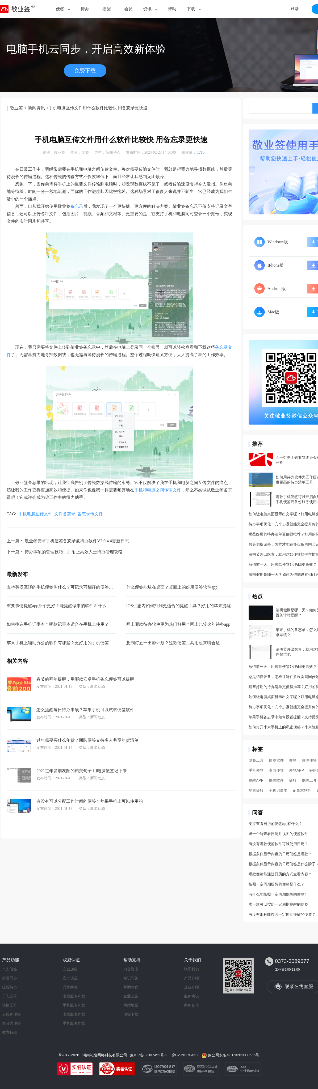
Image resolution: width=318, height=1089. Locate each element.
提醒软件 (276, 780)
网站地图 (130, 1005)
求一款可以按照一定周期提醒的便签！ (280, 904)
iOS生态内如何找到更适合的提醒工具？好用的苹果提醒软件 (182, 605)
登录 (294, 9)
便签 (60, 9)
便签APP (296, 770)
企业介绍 (191, 987)
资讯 (147, 9)
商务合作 (191, 1005)
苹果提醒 (256, 790)
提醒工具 (309, 780)
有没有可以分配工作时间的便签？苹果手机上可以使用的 (89, 801)
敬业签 (16, 108)
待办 (85, 9)
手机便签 (256, 770)
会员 (128, 9)
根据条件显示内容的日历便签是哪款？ (280, 854)
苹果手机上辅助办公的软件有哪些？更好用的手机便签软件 (62, 643)
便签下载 (130, 1014)
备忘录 (76, 206)
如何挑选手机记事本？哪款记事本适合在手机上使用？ (58, 624)
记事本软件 (302, 790)
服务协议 (191, 996)
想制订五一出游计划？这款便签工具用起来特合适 (173, 643)
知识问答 (130, 978)
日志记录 (9, 996)
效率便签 (309, 760)
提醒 (106, 9)
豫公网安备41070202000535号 (233, 1055)
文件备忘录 (65, 514)
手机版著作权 (74, 1023)
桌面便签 (276, 770)
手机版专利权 (74, 1005)
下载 (191, 9)
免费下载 (85, 71)
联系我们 (191, 969)
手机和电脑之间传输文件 (157, 490)
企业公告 (130, 996)
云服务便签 (11, 1014)
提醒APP (256, 780)
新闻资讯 (36, 108)
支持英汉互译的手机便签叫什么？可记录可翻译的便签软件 (62, 587)
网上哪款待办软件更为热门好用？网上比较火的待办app (178, 624)
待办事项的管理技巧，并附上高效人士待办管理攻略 (74, 552)
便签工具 (256, 760)
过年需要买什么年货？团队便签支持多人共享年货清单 (87, 740)
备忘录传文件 (90, 514)
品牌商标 (70, 987)
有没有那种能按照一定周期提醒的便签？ (282, 915)
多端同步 (9, 978)
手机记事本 (278, 790)
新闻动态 (113, 152)
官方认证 (70, 978)
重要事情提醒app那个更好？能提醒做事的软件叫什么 (56, 605)
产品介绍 (191, 978)
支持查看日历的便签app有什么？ (275, 824)
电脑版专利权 (74, 996)
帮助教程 (130, 987)
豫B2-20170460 (184, 1055)
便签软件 (276, 760)
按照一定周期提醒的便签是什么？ (276, 884)
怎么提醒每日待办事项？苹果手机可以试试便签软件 (85, 709)
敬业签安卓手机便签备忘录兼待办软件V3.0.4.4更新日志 (77, 541)
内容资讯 (130, 969)
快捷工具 (9, 1005)
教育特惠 (9, 1032)
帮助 (172, 9)
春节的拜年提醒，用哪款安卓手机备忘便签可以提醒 (85, 679)
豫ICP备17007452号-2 (148, 1055)
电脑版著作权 (74, 1014)
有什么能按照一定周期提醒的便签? (277, 894)
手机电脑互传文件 (35, 514)
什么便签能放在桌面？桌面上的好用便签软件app (171, 587)
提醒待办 (9, 987)
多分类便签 (11, 1023)
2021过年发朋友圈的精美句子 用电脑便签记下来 (81, 770)
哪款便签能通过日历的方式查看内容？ (280, 874)
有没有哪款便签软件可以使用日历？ (278, 844)
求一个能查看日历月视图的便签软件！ (280, 834)
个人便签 (9, 969)
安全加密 (70, 969)
